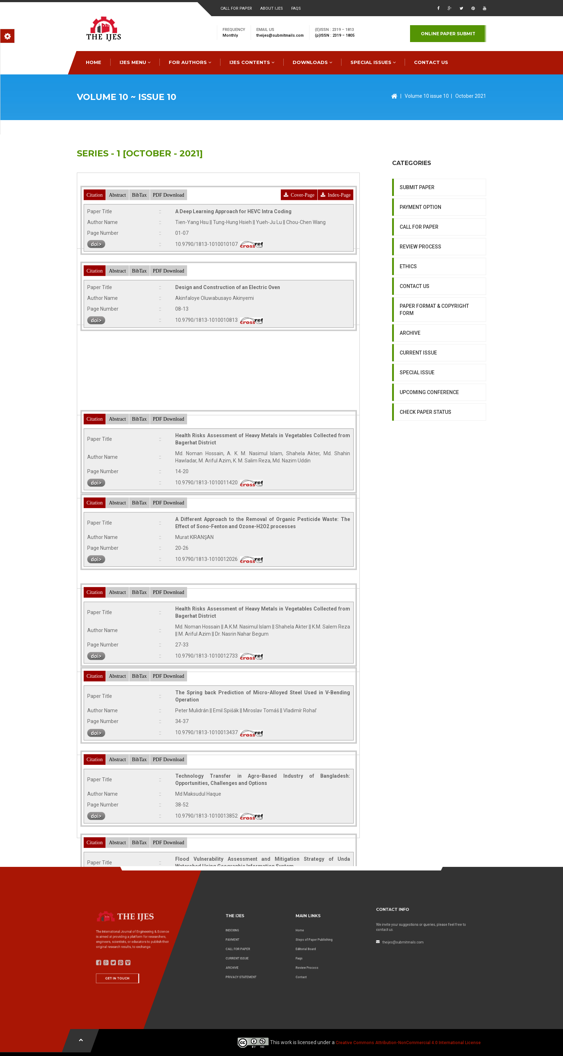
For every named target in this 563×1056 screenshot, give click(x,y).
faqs (296, 8)
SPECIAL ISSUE (417, 436)
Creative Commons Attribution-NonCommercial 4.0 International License (408, 1042)
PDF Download (169, 233)
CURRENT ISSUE (418, 416)
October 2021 (470, 96)
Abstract (117, 233)
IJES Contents (251, 62)
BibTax (139, 233)
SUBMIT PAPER (417, 251)
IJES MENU (135, 62)
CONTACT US (431, 62)
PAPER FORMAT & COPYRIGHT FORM (434, 373)
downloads (312, 62)
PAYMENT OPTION (420, 271)
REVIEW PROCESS (420, 310)
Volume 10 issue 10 (427, 96)
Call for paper (236, 8)
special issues (373, 62)
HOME (93, 62)
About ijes (271, 8)
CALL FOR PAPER (419, 290)
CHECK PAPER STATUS (425, 476)
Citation (95, 233)
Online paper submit (448, 33)
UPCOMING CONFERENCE (429, 456)
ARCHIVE (410, 396)
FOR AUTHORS (190, 62)
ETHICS (408, 330)
